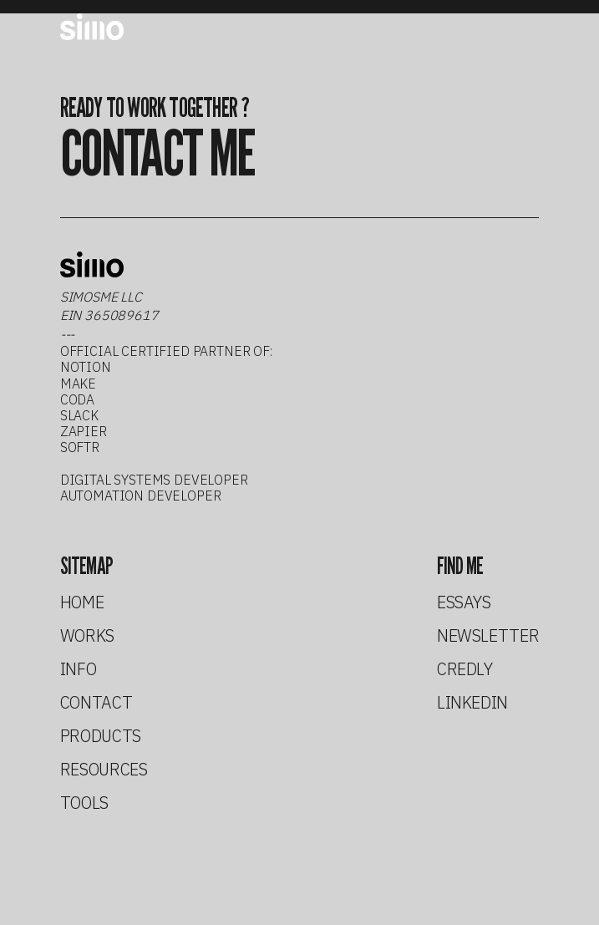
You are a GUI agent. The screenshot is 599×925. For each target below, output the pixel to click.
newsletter (488, 636)
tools (84, 803)
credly (465, 669)
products (100, 736)
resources (104, 769)
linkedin (472, 702)
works (87, 636)
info (78, 669)
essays (464, 602)
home (82, 602)
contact (96, 702)
